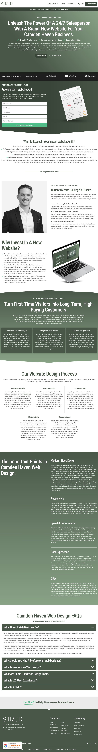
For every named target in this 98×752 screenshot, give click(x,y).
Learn (63, 4)
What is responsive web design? (22, 667)
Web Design (41, 9)
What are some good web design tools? (26, 674)
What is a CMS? (12, 687)
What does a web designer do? (21, 627)
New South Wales (51, 9)
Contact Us (71, 4)
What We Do (53, 3)
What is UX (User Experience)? (20, 680)
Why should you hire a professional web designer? (32, 660)
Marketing (33, 9)
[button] (49, 627)
